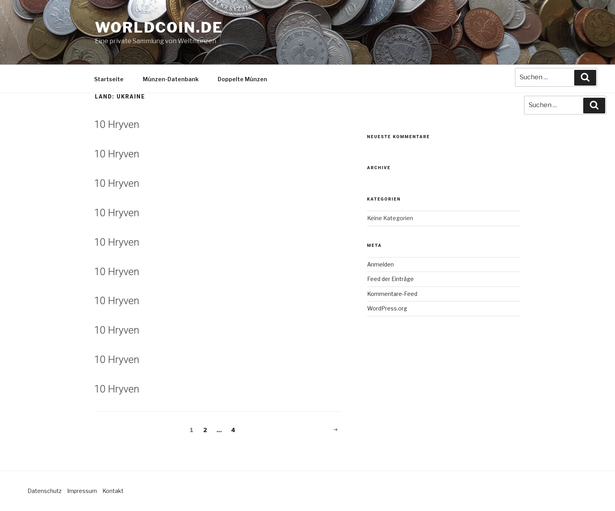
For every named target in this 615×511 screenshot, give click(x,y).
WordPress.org (387, 308)
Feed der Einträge (390, 279)
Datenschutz (44, 490)
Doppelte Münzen (242, 79)
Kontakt (113, 490)
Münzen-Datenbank (170, 79)
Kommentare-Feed (392, 293)
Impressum (82, 490)
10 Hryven (116, 124)
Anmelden (380, 264)
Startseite (109, 79)
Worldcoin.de (159, 27)
